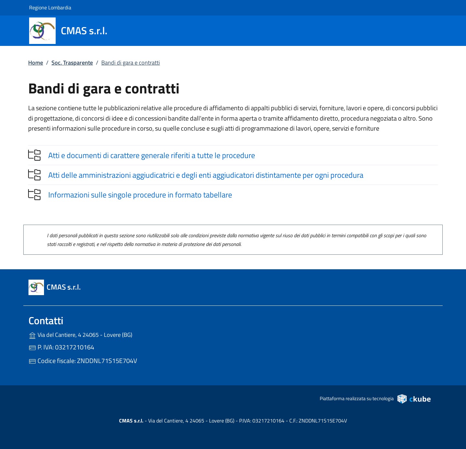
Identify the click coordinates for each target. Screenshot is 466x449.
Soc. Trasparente (72, 62)
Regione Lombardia (50, 7)
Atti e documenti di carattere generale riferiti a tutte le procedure (151, 155)
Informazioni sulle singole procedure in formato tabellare (140, 194)
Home (35, 62)
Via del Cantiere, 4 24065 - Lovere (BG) (94, 334)
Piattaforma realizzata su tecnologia (375, 398)
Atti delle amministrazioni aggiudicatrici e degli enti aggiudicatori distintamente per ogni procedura (205, 175)
